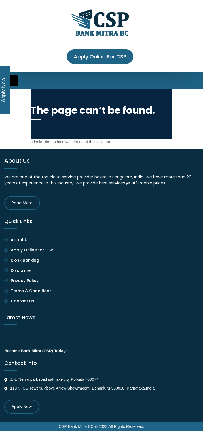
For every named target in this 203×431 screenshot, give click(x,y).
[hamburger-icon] (10, 80)
